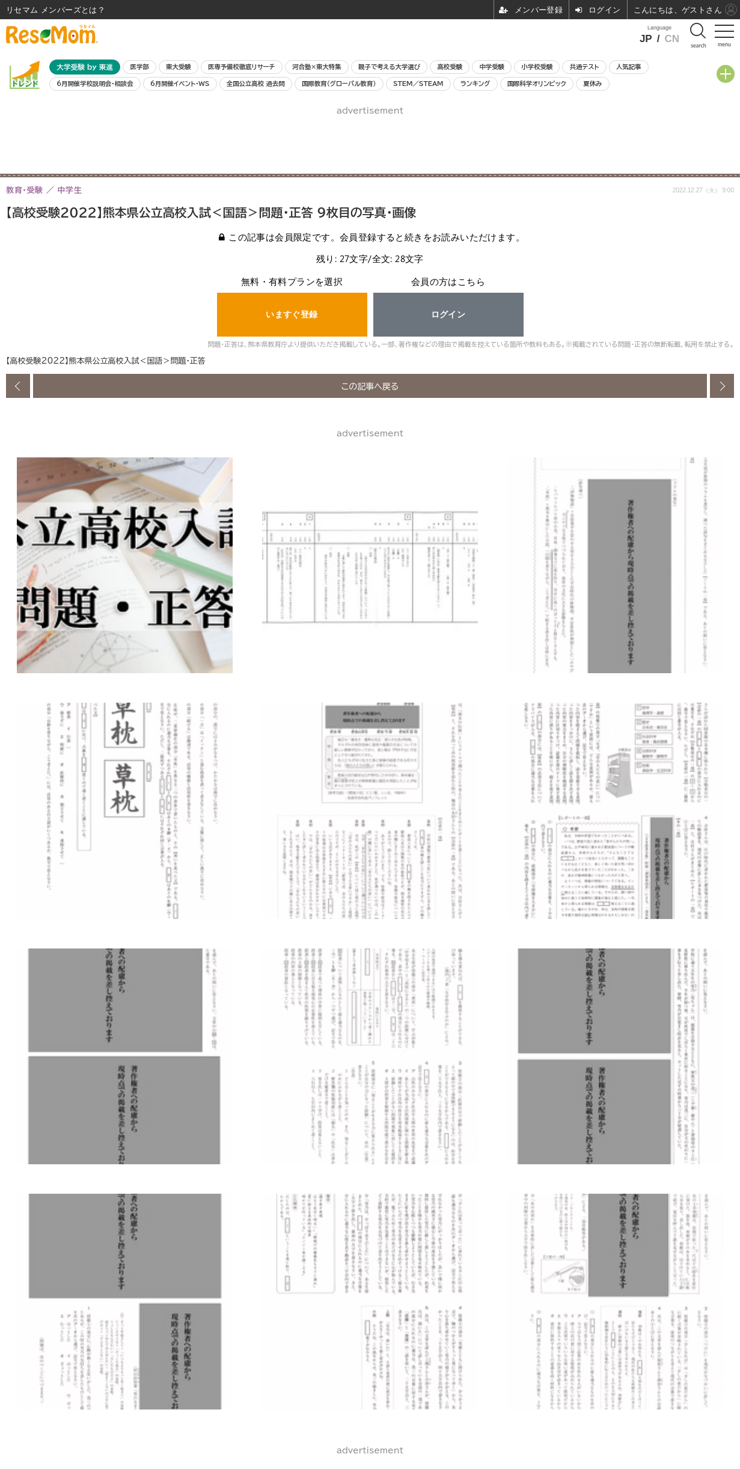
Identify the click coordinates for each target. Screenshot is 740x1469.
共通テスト (584, 67)
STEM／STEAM (418, 84)
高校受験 (449, 67)
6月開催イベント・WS (179, 84)
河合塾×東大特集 (316, 67)
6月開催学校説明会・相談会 (95, 84)
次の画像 (722, 386)
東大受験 (178, 67)
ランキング (475, 84)
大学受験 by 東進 (85, 67)
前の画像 (18, 386)
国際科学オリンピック (536, 84)
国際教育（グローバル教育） (339, 84)
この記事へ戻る (370, 386)
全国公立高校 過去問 (256, 84)
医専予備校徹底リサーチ (241, 67)
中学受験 (491, 67)
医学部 (139, 67)
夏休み (592, 84)
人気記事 (628, 67)
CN (671, 38)
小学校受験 (536, 67)
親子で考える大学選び (389, 67)
